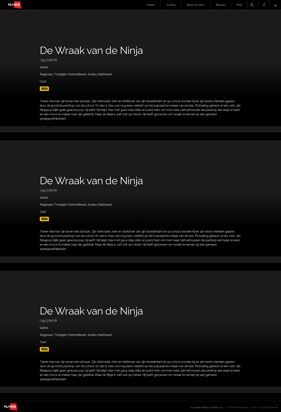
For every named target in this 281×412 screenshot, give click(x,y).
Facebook (264, 5)
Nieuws (220, 4)
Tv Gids (170, 4)
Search (252, 5)
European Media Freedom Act (207, 407)
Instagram (275, 5)
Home (151, 4)
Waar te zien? (196, 4)
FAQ (239, 4)
